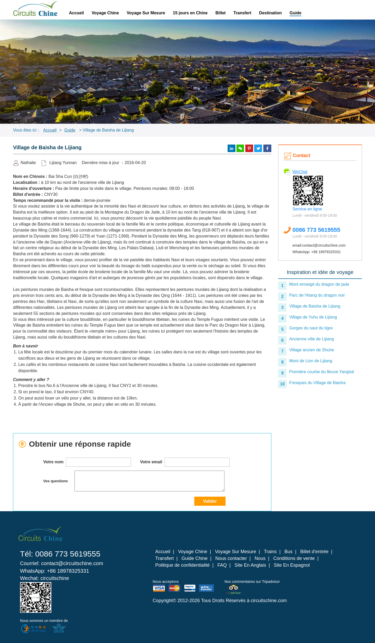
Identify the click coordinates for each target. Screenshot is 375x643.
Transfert (242, 13)
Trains (270, 551)
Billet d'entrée (314, 551)
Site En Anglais (250, 565)
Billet (220, 13)
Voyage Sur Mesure (146, 13)
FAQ (222, 565)
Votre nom (87, 462)
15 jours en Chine (190, 13)
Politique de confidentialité (182, 565)
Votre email (185, 462)
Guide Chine (195, 558)
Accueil (76, 13)
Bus (288, 551)
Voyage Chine (105, 13)
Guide (295, 13)
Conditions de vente (294, 558)
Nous (260, 558)
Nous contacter (231, 558)
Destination (270, 13)
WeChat (300, 172)
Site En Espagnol (292, 565)
